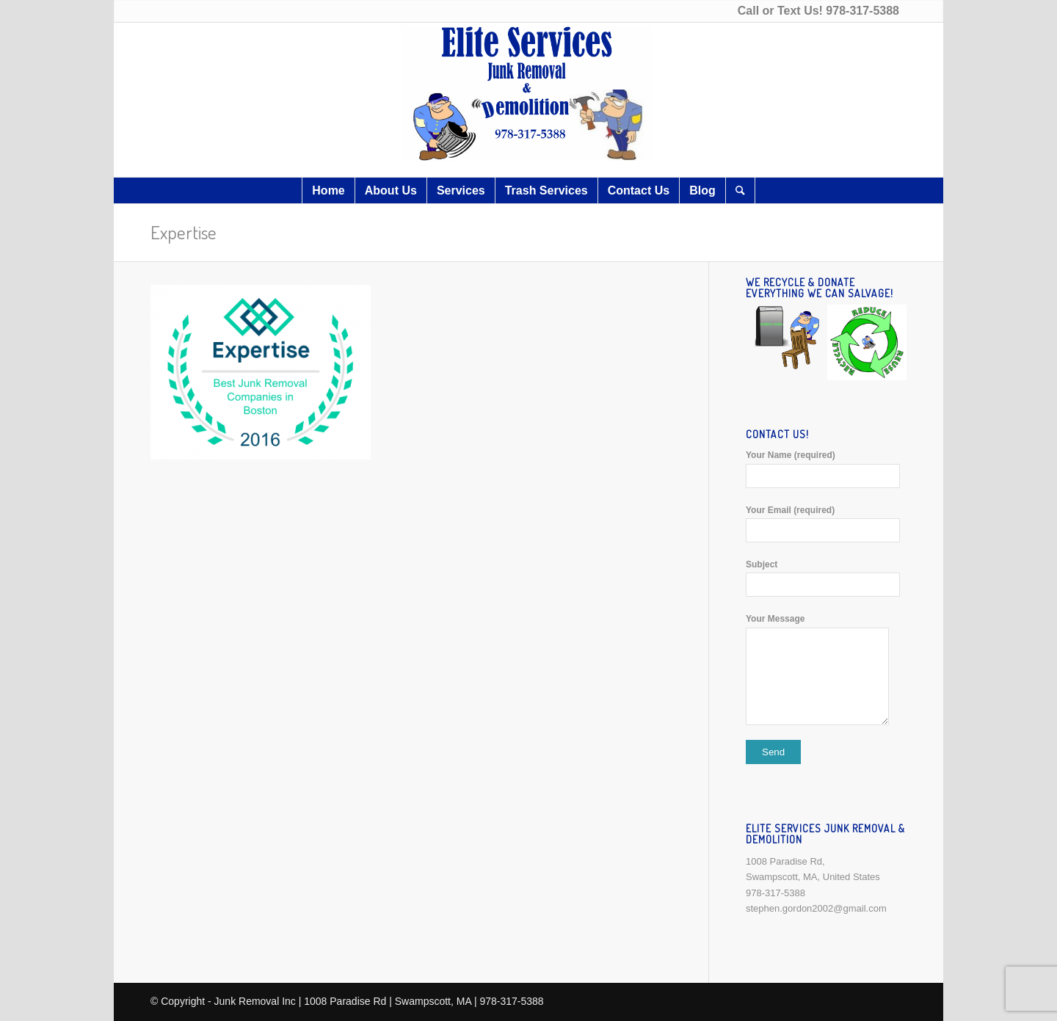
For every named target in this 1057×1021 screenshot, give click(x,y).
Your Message (826, 669)
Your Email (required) (826, 523)
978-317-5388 (862, 10)
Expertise (183, 232)
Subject (826, 578)
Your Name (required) (826, 468)
